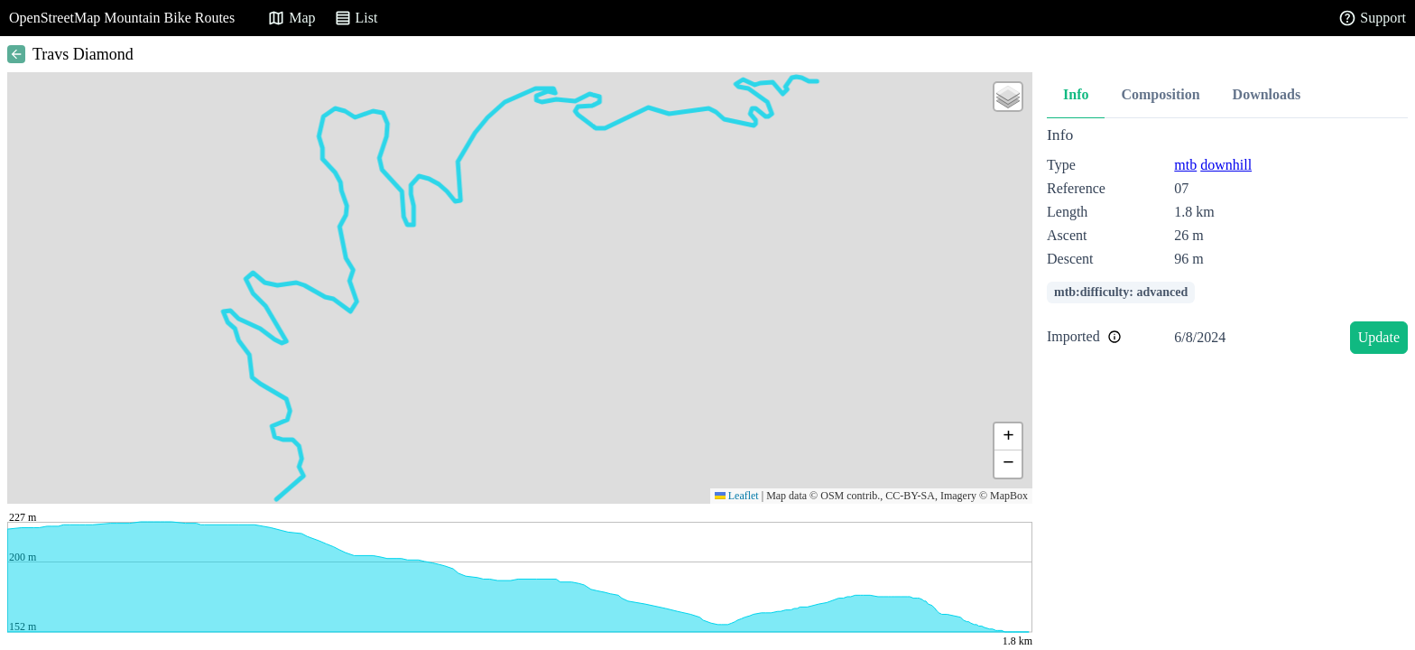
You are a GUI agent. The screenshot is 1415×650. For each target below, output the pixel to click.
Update (1379, 337)
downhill (1226, 164)
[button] (1008, 96)
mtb (1185, 164)
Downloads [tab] (1267, 94)
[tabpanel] (1227, 243)
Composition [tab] (1160, 94)
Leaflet (737, 495)
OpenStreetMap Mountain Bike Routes (122, 17)
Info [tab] (1075, 94)
